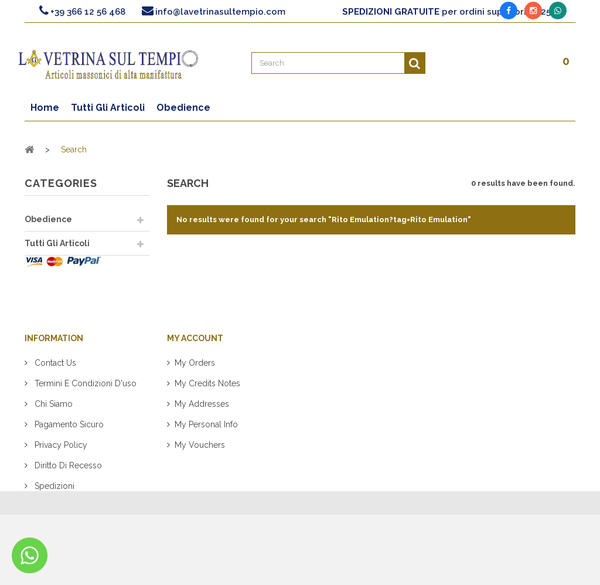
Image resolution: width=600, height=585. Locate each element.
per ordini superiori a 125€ (450, 11)
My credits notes (207, 401)
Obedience (48, 219)
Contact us (54, 380)
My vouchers (200, 462)
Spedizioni (53, 503)
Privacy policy (59, 462)
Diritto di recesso (67, 483)
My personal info (206, 442)
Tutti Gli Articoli (57, 243)
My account (195, 355)
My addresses (202, 421)
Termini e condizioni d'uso (84, 401)
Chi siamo (52, 421)
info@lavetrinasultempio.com (220, 11)
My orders (195, 380)
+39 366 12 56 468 (87, 11)
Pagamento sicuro (68, 442)
